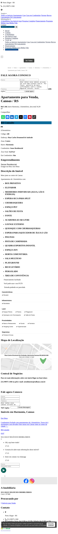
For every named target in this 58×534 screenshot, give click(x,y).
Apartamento (17, 15)
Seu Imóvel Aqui (16, 21)
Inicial (7, 31)
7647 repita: (5, 410)
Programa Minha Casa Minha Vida (17, 48)
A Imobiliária (5, 21)
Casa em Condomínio (33, 15)
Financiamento (41, 21)
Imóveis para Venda (8, 505)
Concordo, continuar (51, 524)
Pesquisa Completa (28, 21)
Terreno (43, 15)
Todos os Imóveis (7, 15)
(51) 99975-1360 (7, 27)
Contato (3, 25)
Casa (24, 15)
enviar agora (33, 93)
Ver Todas (29, 60)
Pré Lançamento (15, 17)
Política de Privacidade (40, 525)
